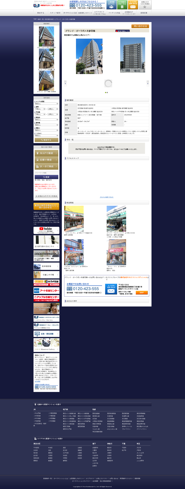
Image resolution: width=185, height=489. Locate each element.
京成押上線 (125, 416)
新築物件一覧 (47, 478)
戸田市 (139, 450)
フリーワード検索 (46, 177)
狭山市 (139, 458)
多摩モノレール (127, 426)
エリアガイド (99, 12)
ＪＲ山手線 (37, 413)
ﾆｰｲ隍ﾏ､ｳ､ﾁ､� (123, 31)
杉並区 (80, 458)
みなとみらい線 (112, 429)
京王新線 (125, 418)
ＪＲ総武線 (37, 421)
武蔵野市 (95, 448)
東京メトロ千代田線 (84, 418)
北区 (49, 450)
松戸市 (124, 450)
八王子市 (95, 463)
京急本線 (95, 426)
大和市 (109, 455)
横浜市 (109, 448)
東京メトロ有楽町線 (69, 421)
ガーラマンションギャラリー (81, 481)
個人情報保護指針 (105, 481)
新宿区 (50, 458)
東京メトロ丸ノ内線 (69, 416)
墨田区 (50, 453)
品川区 (36, 455)
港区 (64, 448)
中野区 (65, 458)
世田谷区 (36, 458)
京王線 (94, 418)
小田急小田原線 (97, 421)
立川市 (94, 460)
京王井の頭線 (141, 418)
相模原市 (110, 460)
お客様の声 (129, 12)
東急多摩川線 (141, 424)
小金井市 (95, 455)
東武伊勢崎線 (141, 413)
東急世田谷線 (126, 424)
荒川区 (36, 453)
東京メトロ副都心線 (69, 413)
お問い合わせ (133, 4)
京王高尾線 (110, 418)
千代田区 (36, 448)
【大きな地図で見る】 (107, 197)
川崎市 (109, 453)
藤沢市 (109, 458)
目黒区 (80, 455)
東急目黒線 (140, 421)
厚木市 (109, 450)
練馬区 (65, 460)
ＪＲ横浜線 (51, 416)
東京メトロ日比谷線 (84, 416)
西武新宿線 (125, 413)
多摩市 (94, 466)
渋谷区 (65, 455)
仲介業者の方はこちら (122, 4)
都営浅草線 (81, 424)
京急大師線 (110, 426)
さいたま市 (140, 453)
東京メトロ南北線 (68, 424)
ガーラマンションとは (70, 12)
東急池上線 (110, 424)
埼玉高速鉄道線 (97, 431)
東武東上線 (96, 416)
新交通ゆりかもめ (142, 426)
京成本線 (110, 416)
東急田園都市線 (127, 421)
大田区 (50, 455)
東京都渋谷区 (49, 19)
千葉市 (124, 448)
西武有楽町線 (111, 413)
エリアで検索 (46, 166)
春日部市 (139, 455)
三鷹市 (94, 450)
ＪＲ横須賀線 (52, 413)
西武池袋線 (96, 413)
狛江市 (94, 453)
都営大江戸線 (67, 429)
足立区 (65, 450)
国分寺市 (95, 458)
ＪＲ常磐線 (51, 418)
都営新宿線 (81, 426)
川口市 (139, 448)
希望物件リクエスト (126, 478)
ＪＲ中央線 (37, 418)
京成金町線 (140, 416)
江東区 (80, 453)
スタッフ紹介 (55, 12)
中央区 (50, 448)
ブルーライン (126, 429)
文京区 (36, 450)
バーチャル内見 (114, 12)
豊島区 (36, 460)
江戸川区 (66, 453)
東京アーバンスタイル (37, 6)
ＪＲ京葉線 (51, 421)
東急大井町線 (96, 424)
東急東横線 (110, 421)
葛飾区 (80, 450)
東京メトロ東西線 (68, 418)
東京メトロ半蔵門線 (84, 421)
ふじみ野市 (140, 460)
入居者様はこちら (111, 4)
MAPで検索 (46, 153)
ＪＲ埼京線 (37, 416)
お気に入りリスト (102, 478)
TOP (35, 19)
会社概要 (37, 381)
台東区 (80, 448)
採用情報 (144, 12)
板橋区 (50, 460)
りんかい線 (96, 429)
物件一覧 (41, 19)
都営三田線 (66, 426)
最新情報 (137, 478)
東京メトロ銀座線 (83, 413)
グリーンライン (142, 429)
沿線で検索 (46, 159)
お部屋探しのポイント (85, 12)
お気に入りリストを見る (145, 4)
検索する (40, 12)
